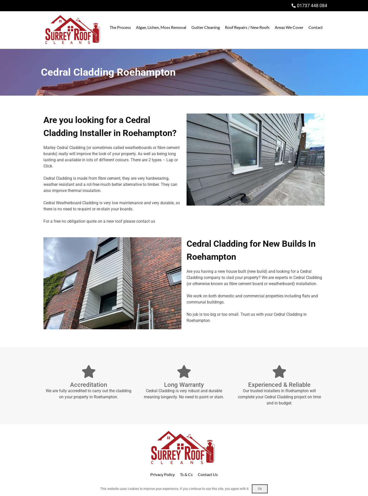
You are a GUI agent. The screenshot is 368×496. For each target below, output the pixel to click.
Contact (315, 27)
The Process (120, 27)
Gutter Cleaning (205, 27)
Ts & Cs (186, 474)
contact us (145, 221)
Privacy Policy (162, 474)
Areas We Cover (289, 27)
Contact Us (208, 474)
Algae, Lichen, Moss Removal (161, 27)
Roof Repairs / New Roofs (247, 27)
